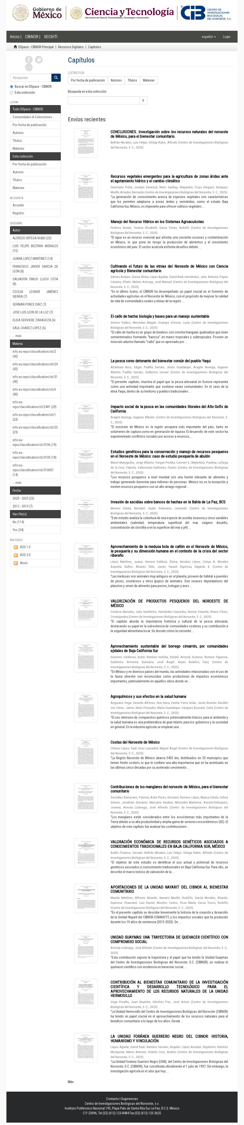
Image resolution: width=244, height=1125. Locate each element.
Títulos (17, 141)
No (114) (18, 522)
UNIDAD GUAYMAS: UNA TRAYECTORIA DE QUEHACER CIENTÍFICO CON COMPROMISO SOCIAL (169, 939)
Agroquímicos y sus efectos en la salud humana (148, 696)
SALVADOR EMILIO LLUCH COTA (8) (35, 281)
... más (17, 336)
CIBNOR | (32, 36)
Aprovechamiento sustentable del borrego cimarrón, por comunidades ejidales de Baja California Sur (169, 648)
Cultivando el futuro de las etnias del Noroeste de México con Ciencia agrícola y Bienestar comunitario (169, 268)
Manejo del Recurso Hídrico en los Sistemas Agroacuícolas (157, 221)
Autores (18, 133)
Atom (20, 563)
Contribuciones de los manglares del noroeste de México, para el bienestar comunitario (169, 789)
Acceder (18, 205)
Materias (18, 148)
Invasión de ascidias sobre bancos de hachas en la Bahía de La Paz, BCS (168, 502)
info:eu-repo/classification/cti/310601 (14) (33, 470)
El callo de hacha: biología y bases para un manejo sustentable (160, 316)
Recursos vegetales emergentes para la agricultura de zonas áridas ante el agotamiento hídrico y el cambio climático (169, 178)
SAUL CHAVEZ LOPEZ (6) (29, 328)
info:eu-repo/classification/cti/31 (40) (35, 379)
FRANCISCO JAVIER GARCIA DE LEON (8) (35, 269)
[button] (208, 37)
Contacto (112, 1099)
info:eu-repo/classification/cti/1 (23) (34, 417)
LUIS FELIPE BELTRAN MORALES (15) (35, 248)
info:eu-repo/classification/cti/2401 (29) (34, 404)
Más (71, 1082)
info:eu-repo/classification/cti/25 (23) (35, 429)
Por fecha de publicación (29, 125)
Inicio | (15, 36)
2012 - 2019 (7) (23, 506)
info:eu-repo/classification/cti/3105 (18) (34, 455)
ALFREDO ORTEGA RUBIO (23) (32, 238)
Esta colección (22, 92)
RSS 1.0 (21, 547)
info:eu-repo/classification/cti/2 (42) (34, 354)
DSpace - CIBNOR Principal (36, 47)
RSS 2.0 (21, 555)
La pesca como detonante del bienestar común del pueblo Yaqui (161, 360)
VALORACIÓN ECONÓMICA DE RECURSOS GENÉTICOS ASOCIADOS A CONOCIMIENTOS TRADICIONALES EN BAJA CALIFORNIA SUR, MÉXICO (169, 844)
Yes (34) (18, 530)
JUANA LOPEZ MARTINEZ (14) (33, 259)
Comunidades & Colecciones (32, 117)
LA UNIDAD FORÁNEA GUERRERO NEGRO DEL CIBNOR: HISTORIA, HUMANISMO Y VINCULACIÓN (169, 1038)
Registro (18, 213)
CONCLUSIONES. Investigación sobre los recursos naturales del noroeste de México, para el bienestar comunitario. (169, 134)
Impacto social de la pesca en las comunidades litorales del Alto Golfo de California (169, 409)
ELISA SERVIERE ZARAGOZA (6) (34, 320)
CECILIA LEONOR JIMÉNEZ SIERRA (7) (35, 294)
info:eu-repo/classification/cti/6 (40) (34, 392)
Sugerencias (129, 1099)
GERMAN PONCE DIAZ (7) (29, 304)
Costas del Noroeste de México (135, 742)
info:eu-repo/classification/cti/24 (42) (35, 366)
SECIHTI (50, 36)
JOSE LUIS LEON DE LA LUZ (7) (33, 312)
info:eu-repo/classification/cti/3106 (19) (34, 442)
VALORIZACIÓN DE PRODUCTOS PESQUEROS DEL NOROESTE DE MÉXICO (169, 603)
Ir (143, 100)
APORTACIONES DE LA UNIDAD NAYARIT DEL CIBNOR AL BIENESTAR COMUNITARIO (169, 889)
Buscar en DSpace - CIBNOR (31, 86)
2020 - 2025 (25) (23, 498)
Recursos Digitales (71, 47)
